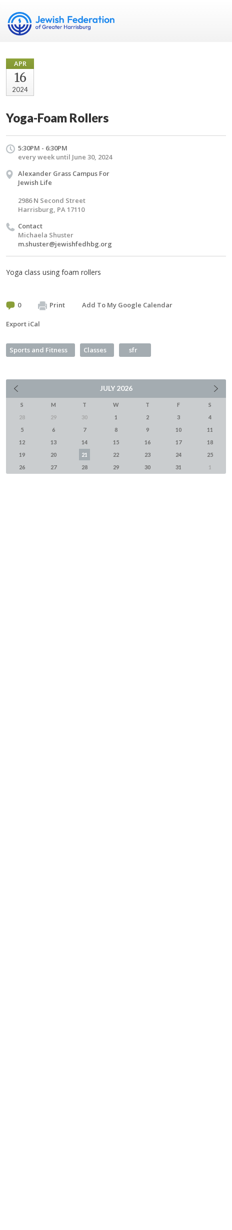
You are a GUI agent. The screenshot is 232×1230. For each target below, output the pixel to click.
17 (179, 442)
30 (147, 467)
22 (116, 454)
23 (147, 454)
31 (179, 467)
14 (85, 442)
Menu (214, 21)
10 (179, 429)
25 (210, 454)
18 (210, 442)
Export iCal (23, 323)
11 (210, 429)
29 (116, 467)
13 (53, 442)
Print (51, 305)
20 (53, 454)
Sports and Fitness (39, 349)
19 (22, 454)
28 (85, 467)
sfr (133, 349)
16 (147, 442)
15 (116, 442)
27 (53, 467)
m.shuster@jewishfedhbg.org (65, 243)
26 (22, 467)
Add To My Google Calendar (127, 304)
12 (22, 442)
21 (85, 454)
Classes (95, 349)
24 (179, 454)
